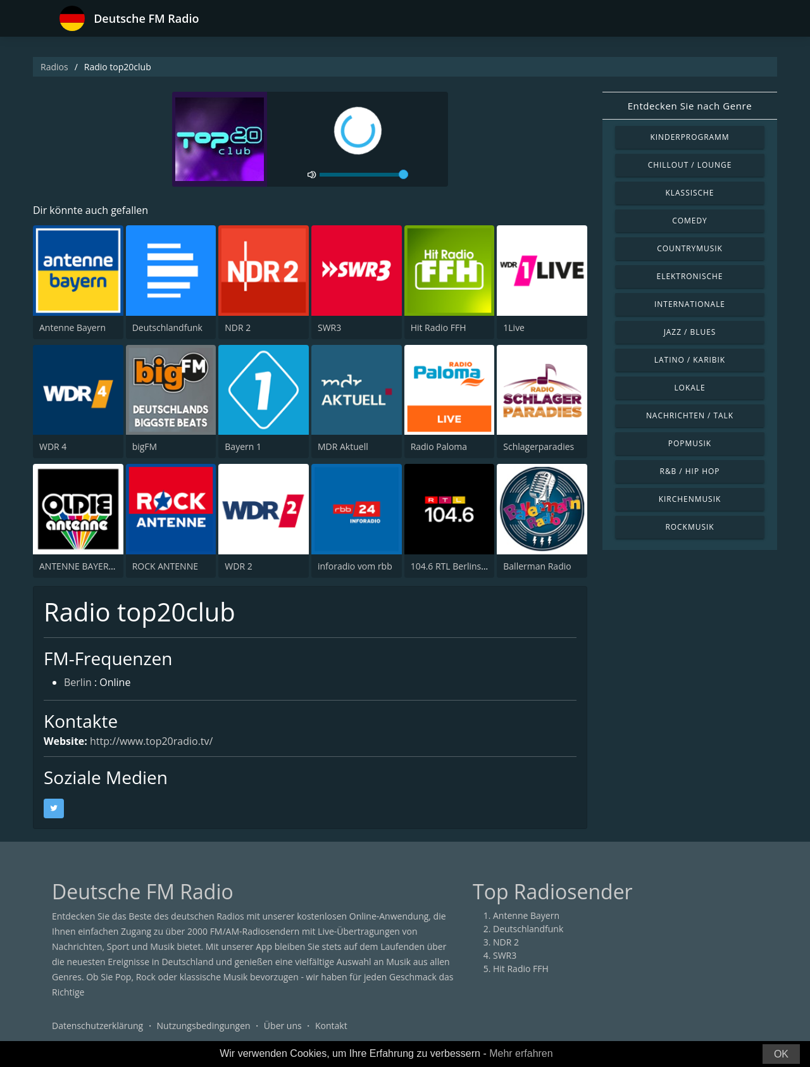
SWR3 (329, 327)
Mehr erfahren (521, 1053)
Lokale (689, 387)
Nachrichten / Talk (689, 415)
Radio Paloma (439, 446)
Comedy (689, 220)
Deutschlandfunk (167, 327)
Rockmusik (689, 526)
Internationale (689, 304)
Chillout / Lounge (690, 164)
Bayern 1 (243, 446)
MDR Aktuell (343, 446)
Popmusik (689, 443)
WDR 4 (52, 446)
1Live (514, 327)
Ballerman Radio (537, 566)
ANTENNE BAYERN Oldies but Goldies (116, 566)
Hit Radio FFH (438, 327)
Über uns (283, 1026)
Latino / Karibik (689, 359)
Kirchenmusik (690, 499)
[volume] (364, 175)
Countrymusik (690, 248)
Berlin (78, 682)
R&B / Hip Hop (690, 471)
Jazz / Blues (690, 332)
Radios (54, 67)
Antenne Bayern (72, 327)
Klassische (690, 192)
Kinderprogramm (689, 137)
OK (781, 1054)
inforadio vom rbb (355, 566)
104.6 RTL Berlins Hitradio (464, 566)
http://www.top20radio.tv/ (151, 741)
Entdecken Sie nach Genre (690, 105)
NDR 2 (238, 327)
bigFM (145, 446)
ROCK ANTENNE (165, 566)
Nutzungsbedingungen (204, 1026)
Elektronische (690, 276)
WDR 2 (238, 566)
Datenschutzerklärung (97, 1026)
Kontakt (331, 1026)
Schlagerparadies (538, 446)
